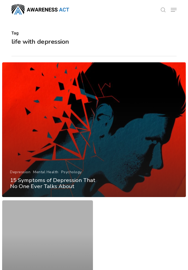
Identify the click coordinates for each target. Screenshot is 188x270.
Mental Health (45, 178)
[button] (174, 9)
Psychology (71, 178)
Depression (20, 178)
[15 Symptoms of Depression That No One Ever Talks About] (94, 136)
